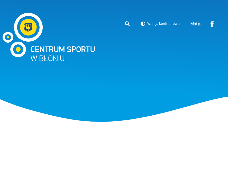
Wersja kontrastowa (160, 24)
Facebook (212, 24)
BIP (195, 24)
